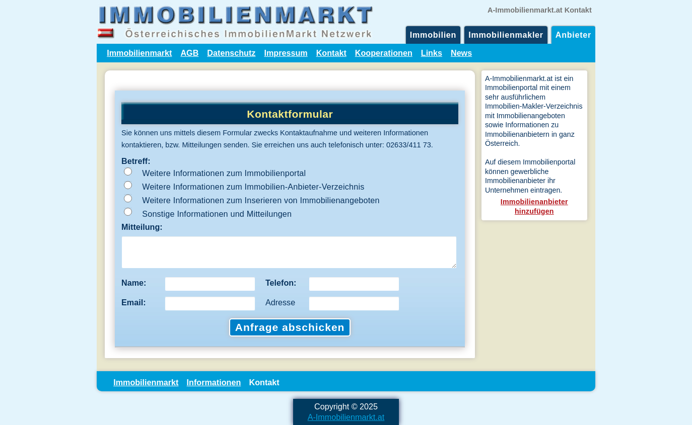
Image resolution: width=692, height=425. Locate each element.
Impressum (285, 52)
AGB (189, 52)
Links (431, 52)
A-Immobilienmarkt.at (346, 416)
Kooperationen (383, 52)
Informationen (214, 382)
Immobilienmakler (505, 34)
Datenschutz (231, 52)
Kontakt (331, 52)
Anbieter (573, 34)
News (461, 52)
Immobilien (433, 34)
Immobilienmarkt (139, 52)
